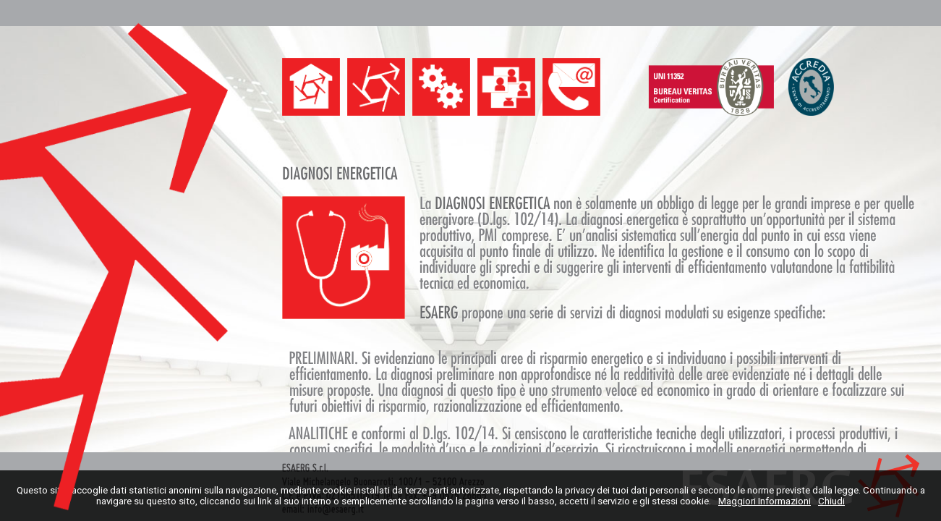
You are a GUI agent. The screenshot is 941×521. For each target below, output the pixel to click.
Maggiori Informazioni (764, 501)
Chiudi (831, 501)
